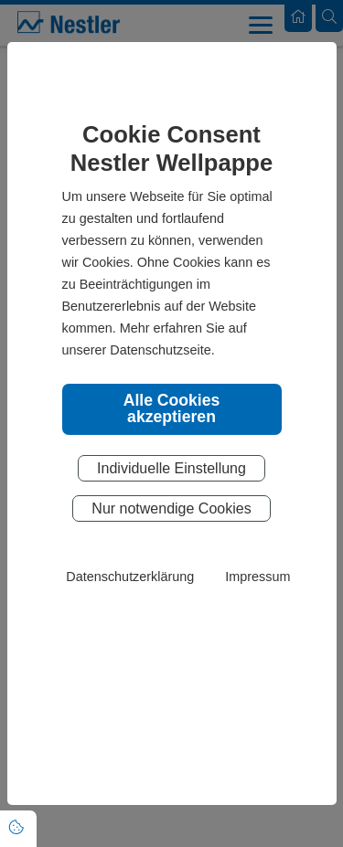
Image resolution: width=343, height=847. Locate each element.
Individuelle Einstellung (171, 468)
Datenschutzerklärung (130, 576)
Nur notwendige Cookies (171, 508)
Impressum (257, 576)
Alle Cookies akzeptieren (171, 408)
